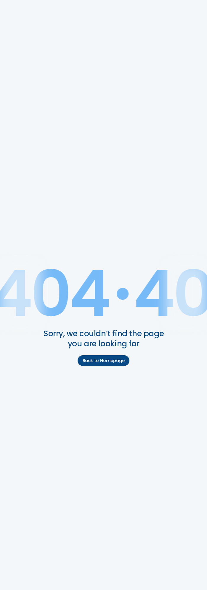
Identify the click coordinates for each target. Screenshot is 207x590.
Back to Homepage (104, 361)
